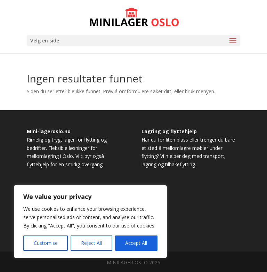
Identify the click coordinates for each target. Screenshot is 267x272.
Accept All (136, 243)
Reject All (91, 243)
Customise (46, 243)
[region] (90, 221)
